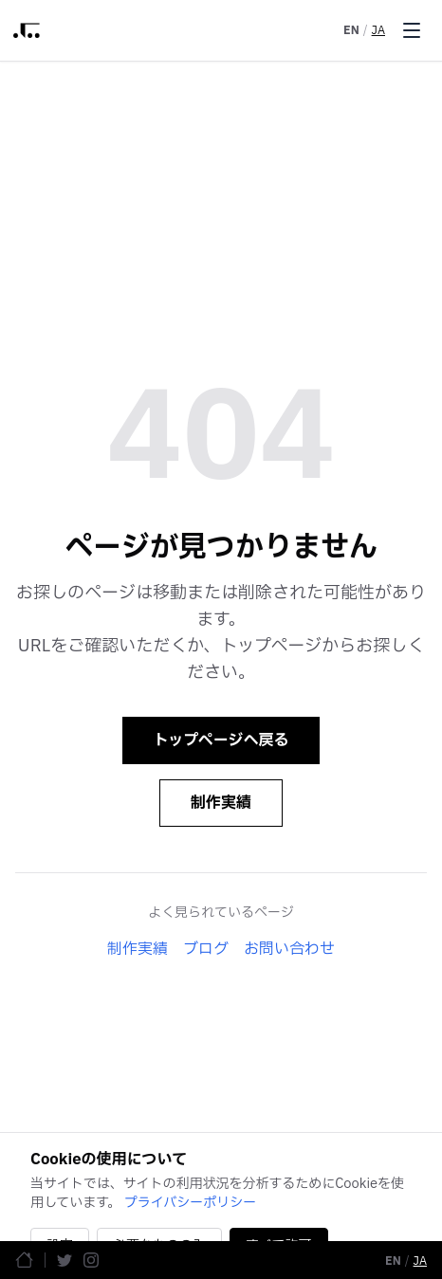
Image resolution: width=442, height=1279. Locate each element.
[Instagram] (91, 1260)
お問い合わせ (289, 949)
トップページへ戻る (221, 740)
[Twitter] (64, 1260)
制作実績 (221, 803)
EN (351, 30)
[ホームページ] (24, 1260)
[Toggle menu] (412, 30)
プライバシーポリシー (190, 1203)
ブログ (206, 949)
